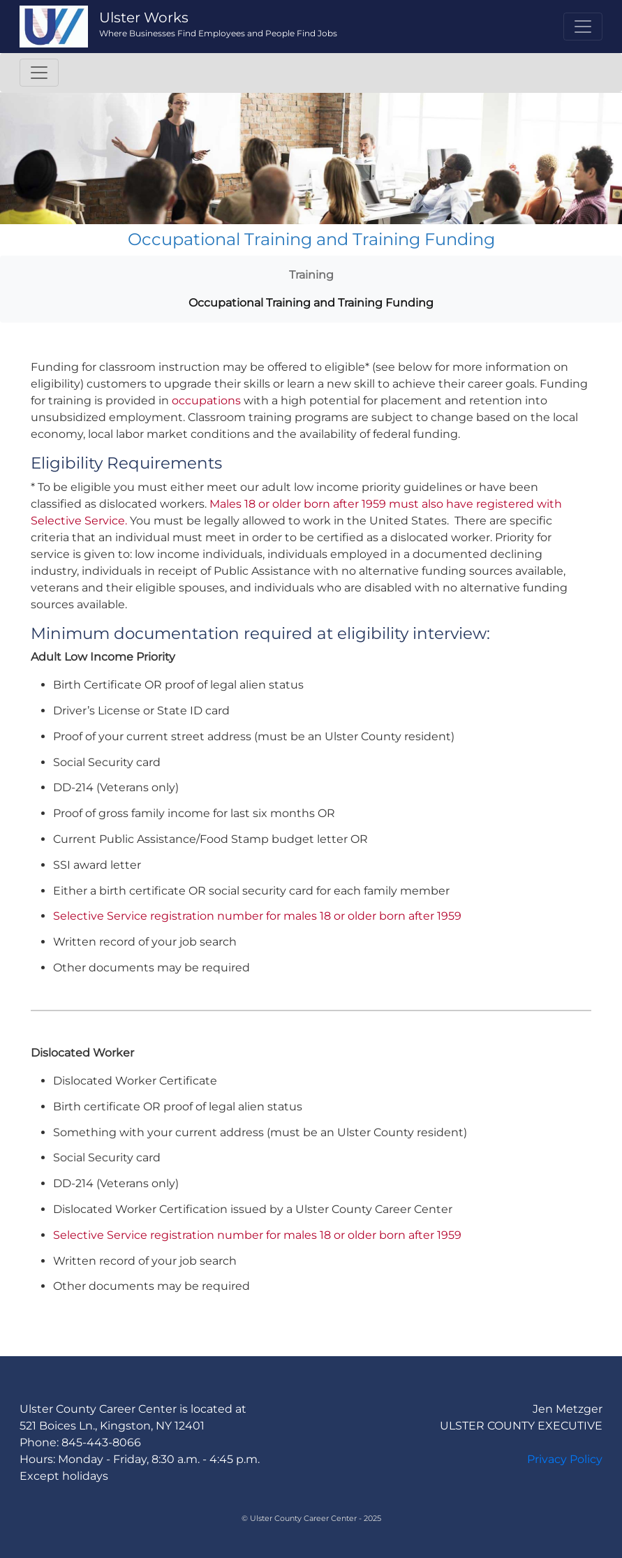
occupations (206, 400)
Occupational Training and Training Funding (311, 302)
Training (311, 274)
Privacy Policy (564, 1459)
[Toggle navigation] (582, 27)
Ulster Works (143, 17)
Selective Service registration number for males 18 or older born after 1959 (257, 916)
